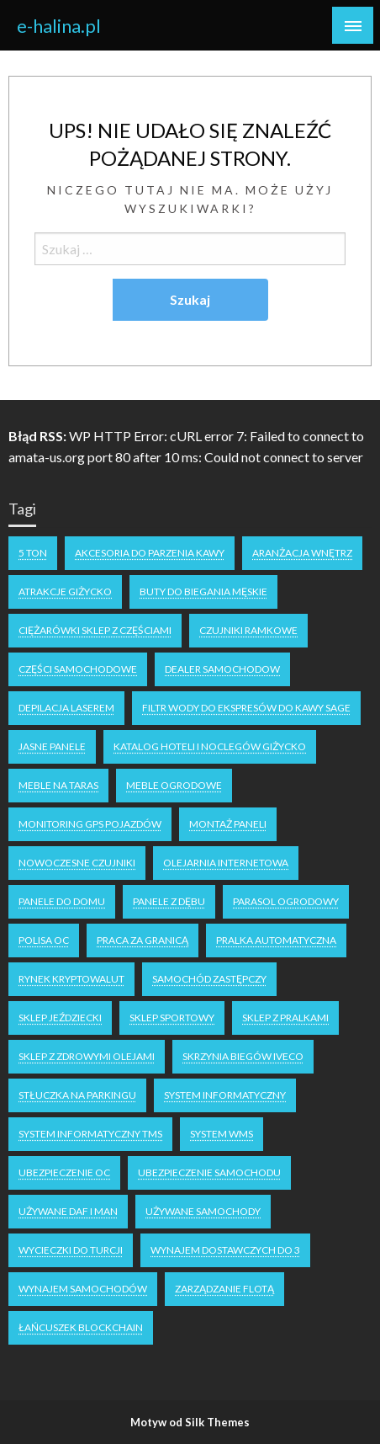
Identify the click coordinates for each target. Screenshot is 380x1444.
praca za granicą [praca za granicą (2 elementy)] (142, 940)
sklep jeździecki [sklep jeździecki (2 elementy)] (60, 1017)
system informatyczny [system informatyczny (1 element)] (225, 1095)
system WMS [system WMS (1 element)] (221, 1133)
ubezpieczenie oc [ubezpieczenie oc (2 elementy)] (64, 1172)
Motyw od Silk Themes (190, 1422)
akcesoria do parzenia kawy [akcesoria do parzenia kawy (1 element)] (149, 552)
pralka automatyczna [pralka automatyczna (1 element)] (276, 940)
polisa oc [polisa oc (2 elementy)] (43, 940)
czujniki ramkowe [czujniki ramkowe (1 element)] (248, 630)
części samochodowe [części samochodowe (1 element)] (77, 669)
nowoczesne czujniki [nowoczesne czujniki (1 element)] (76, 862)
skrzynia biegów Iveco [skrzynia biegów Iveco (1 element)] (242, 1056)
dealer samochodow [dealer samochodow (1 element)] (222, 669)
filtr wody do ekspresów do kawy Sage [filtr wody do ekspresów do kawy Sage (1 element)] (246, 707)
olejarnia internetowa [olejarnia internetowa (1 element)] (225, 862)
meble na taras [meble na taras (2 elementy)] (58, 785)
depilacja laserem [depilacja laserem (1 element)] (66, 707)
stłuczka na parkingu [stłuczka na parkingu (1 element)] (77, 1095)
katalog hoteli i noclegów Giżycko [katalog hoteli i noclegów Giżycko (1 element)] (209, 746)
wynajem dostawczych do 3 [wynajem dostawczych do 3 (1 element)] (225, 1250)
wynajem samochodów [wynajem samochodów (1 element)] (82, 1288)
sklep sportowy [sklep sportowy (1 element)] (171, 1017)
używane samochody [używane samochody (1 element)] (203, 1211)
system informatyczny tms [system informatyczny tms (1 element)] (90, 1133)
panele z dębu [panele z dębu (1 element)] (169, 901)
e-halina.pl (59, 26)
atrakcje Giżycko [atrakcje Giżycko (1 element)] (65, 591)
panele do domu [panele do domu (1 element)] (61, 901)
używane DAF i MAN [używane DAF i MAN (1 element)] (68, 1211)
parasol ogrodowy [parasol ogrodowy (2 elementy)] (286, 901)
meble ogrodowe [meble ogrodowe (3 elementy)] (174, 785)
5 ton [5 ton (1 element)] (32, 552)
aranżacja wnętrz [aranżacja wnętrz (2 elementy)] (302, 552)
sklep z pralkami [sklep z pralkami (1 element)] (285, 1017)
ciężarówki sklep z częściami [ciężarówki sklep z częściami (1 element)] (95, 630)
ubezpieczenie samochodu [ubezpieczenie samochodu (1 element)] (209, 1172)
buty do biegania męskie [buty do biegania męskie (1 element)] (203, 591)
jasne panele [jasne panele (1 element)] (52, 746)
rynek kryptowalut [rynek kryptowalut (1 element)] (71, 978)
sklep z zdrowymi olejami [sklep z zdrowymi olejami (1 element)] (86, 1056)
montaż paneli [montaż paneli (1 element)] (228, 824)
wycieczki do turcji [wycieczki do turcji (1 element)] (70, 1250)
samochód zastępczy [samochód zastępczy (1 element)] (209, 978)
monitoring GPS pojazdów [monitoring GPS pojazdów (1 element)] (89, 824)
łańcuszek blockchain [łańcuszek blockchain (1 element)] (80, 1327)
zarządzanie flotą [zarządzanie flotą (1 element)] (224, 1288)
